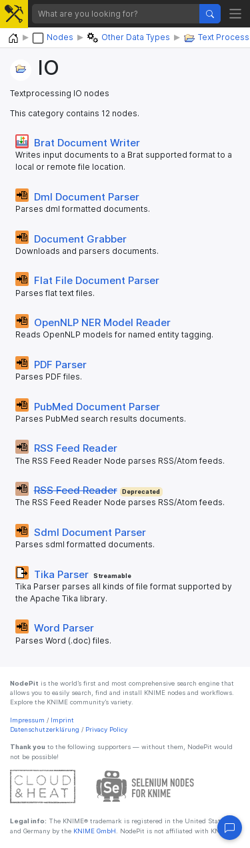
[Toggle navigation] (235, 13)
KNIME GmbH (93, 831)
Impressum (27, 720)
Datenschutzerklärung (44, 729)
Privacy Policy (106, 729)
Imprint (62, 720)
